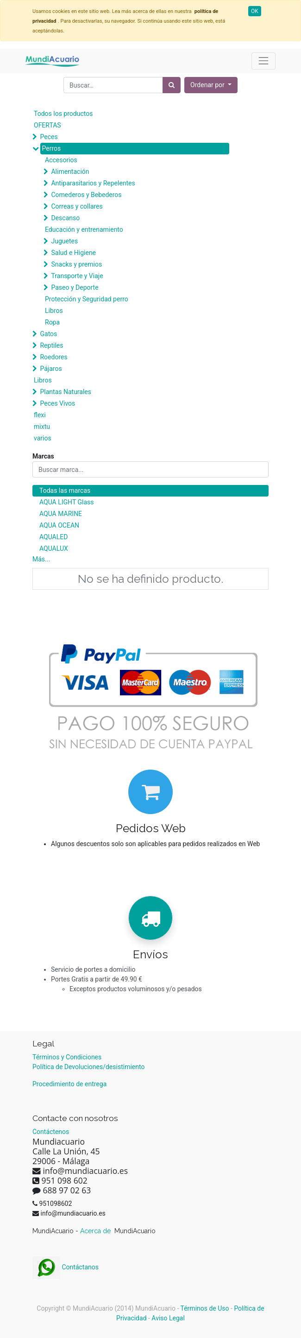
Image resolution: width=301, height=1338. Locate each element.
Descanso (65, 218)
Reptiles (51, 345)
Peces (48, 136)
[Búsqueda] (172, 85)
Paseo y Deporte (74, 287)
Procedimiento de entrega (69, 1084)
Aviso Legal (168, 1318)
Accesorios (61, 160)
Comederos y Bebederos (86, 194)
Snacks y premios (76, 264)
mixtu (42, 426)
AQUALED (53, 537)
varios (42, 438)
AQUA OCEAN (59, 525)
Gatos (48, 334)
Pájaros (51, 368)
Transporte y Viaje (77, 276)
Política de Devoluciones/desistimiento (88, 1066)
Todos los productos (63, 113)
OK (254, 11)
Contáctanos (65, 1267)
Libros (54, 310)
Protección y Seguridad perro (86, 299)
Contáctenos (50, 1131)
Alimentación (70, 171)
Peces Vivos (57, 403)
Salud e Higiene (73, 252)
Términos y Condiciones (66, 1057)
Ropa (52, 322)
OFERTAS (47, 125)
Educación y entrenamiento (84, 229)
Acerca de (96, 1231)
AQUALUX (53, 548)
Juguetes (64, 241)
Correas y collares (76, 206)
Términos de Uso (205, 1308)
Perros (51, 148)
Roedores (53, 357)
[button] (211, 85)
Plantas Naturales (65, 391)
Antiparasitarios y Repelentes (93, 183)
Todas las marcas (64, 490)
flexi (40, 415)
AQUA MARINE (60, 513)
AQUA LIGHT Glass (66, 502)
